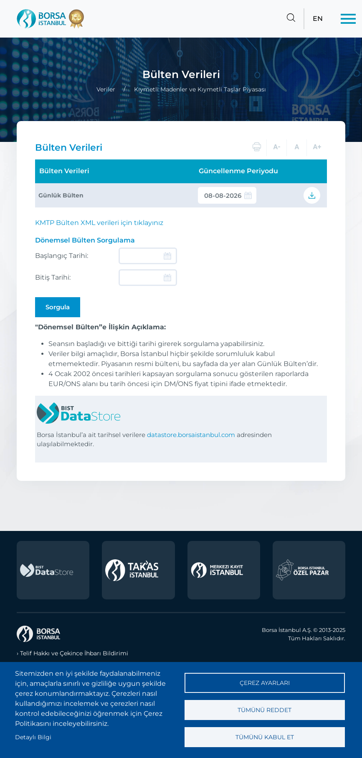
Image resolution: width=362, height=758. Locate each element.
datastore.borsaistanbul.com (191, 435)
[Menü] (348, 19)
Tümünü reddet (264, 710)
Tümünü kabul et (264, 737)
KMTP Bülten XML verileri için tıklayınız (99, 223)
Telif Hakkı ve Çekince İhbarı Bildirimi (74, 653)
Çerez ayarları (265, 683)
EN (318, 19)
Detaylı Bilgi (33, 737)
